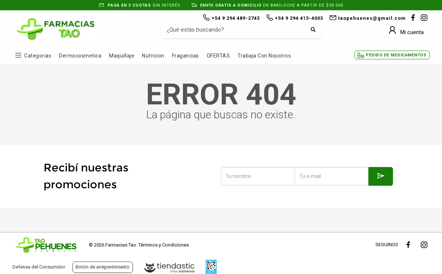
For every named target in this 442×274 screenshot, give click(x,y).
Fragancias (185, 56)
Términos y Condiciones (163, 245)
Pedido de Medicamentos (396, 55)
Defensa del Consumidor (38, 267)
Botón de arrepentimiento (103, 267)
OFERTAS (218, 56)
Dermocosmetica (80, 56)
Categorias (37, 56)
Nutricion (153, 56)
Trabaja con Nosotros (264, 56)
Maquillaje (121, 56)
